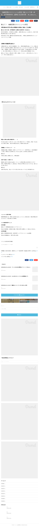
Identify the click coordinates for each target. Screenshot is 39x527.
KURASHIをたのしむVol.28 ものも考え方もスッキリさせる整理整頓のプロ (14, 276)
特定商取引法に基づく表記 (33, 7)
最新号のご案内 (9, 7)
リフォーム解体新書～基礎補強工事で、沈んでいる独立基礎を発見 (17, 507)
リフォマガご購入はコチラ (19, 295)
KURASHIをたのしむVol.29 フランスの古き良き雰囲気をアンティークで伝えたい (15, 267)
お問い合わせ (21, 7)
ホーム (5, 7)
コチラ (13, 254)
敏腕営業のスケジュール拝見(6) (9, 244)
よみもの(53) (2, 244)
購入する (19, 315)
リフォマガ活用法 (15, 7)
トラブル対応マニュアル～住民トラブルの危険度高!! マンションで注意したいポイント (20, 517)
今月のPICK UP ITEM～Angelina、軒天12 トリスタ (14, 512)
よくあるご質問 (26, 7)
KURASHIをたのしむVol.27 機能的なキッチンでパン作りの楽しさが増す (14, 285)
